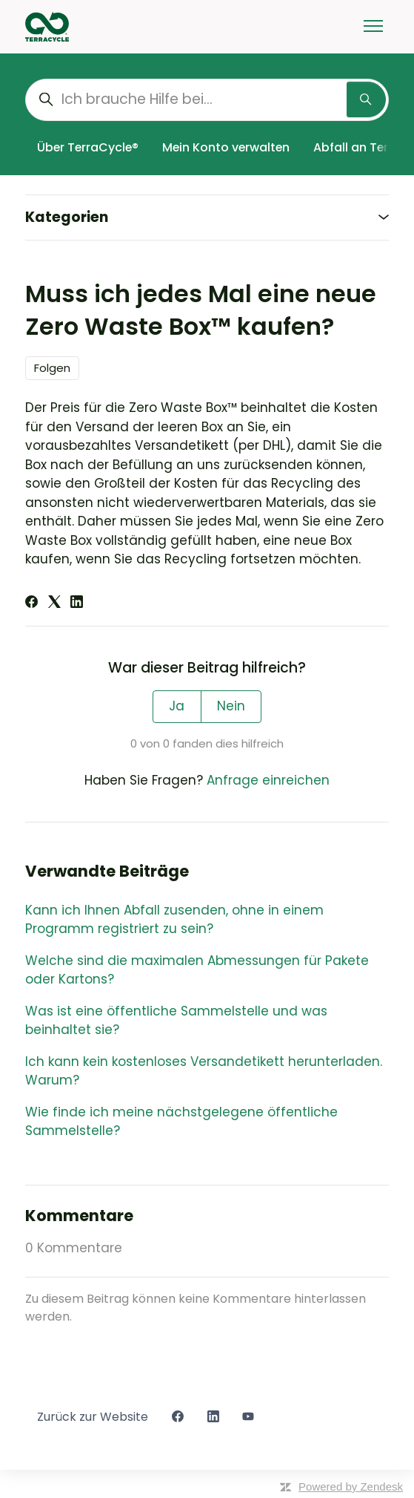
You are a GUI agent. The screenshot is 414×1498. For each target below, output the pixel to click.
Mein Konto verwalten (226, 147)
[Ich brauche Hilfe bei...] (207, 100)
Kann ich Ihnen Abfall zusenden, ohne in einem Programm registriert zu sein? (174, 919)
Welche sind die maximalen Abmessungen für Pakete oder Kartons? (197, 970)
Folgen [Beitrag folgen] (52, 368)
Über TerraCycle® (87, 147)
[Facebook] (31, 603)
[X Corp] (54, 603)
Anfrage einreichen (268, 780)
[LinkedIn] (76, 603)
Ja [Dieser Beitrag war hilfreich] (176, 706)
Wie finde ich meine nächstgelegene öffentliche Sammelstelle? (181, 1121)
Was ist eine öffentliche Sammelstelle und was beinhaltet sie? (176, 1020)
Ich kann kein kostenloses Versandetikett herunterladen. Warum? (203, 1071)
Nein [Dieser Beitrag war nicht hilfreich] (231, 706)
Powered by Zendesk (350, 1486)
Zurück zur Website (92, 1416)
